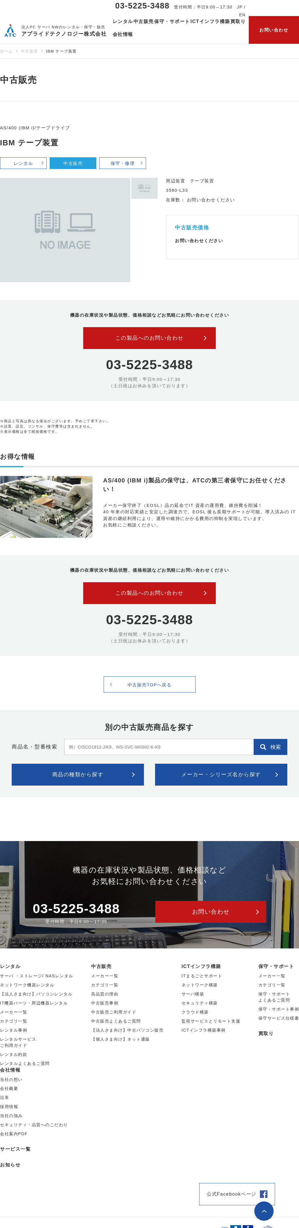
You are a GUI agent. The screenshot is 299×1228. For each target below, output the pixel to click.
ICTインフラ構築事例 (204, 1030)
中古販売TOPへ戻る (150, 684)
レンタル (23, 163)
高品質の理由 (104, 994)
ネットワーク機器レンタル (27, 985)
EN (242, 15)
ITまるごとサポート (202, 976)
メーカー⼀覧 (13, 1012)
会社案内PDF (14, 1133)
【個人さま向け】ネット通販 (120, 1039)
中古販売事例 (104, 1003)
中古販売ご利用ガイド (113, 1012)
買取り (238, 21)
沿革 (4, 1097)
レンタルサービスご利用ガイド (18, 1042)
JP (240, 7)
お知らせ (10, 1164)
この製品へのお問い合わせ (149, 338)
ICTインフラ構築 (201, 966)
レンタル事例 (13, 1030)
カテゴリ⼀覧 (13, 1021)
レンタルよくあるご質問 (25, 1063)
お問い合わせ (273, 29)
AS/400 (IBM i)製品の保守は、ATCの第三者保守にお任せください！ (194, 484)
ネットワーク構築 (200, 985)
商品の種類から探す (78, 774)
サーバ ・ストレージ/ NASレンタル (36, 976)
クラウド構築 (195, 1012)
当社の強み (11, 1115)
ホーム (6, 51)
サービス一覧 (15, 1149)
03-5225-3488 (142, 5)
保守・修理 (123, 163)
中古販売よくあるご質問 (116, 1021)
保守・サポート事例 (278, 1009)
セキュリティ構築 (200, 1003)
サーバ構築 (193, 994)
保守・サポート (276, 966)
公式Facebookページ (231, 1194)
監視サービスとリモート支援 (211, 1021)
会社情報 (10, 1069)
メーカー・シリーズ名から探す (221, 774)
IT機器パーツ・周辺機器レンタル (34, 1003)
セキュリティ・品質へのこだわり (34, 1124)
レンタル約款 (13, 1054)
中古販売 (29, 51)
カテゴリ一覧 (272, 985)
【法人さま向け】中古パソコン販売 (127, 1030)
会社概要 (9, 1088)
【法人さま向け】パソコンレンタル (36, 994)
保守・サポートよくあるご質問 (274, 997)
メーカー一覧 (272, 976)
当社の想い (11, 1079)
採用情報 (9, 1106)
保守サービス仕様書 (278, 1018)
